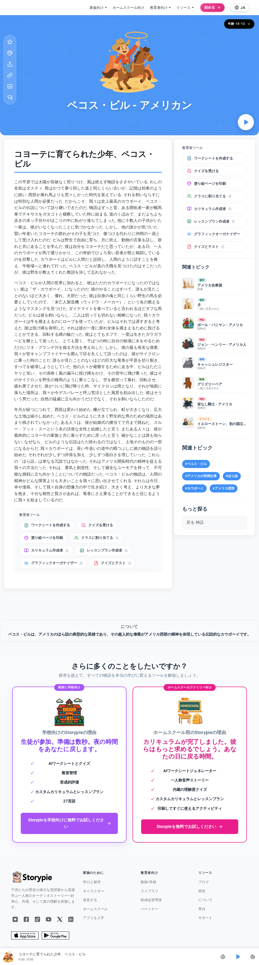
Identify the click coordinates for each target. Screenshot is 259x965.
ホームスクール (95, 909)
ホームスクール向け (128, 8)
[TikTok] (37, 919)
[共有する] (10, 64)
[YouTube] (49, 919)
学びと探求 (92, 882)
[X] (60, 919)
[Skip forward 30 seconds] (252, 956)
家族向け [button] (97, 8)
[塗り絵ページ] (10, 53)
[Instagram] (15, 919)
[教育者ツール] (10, 97)
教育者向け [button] (159, 8)
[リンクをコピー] (10, 75)
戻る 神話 (195, 522)
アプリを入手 (93, 918)
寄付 (201, 909)
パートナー (149, 909)
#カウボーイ (194, 488)
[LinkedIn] (71, 919)
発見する (90, 900)
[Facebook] (26, 919)
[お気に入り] (10, 42)
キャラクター (93, 891)
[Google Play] (55, 935)
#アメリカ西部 (223, 488)
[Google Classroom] (10, 86)
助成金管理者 (151, 900)
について (205, 900)
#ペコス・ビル (196, 464)
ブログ (203, 882)
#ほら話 (232, 476)
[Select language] (239, 8)
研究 (201, 891)
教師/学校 (148, 882)
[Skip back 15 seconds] (223, 956)
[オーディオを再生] (246, 122)
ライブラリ (149, 891)
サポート (205, 918)
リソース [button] (183, 8)
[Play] (238, 957)
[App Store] (25, 935)
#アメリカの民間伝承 (201, 476)
